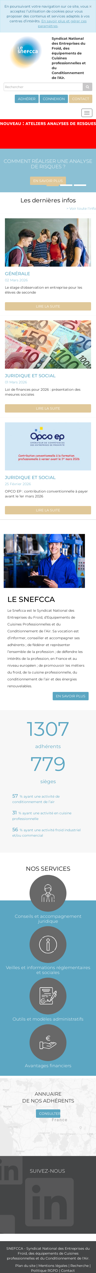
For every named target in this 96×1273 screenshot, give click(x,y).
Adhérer (26, 99)
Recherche (80, 1265)
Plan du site (25, 1265)
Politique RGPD (45, 1270)
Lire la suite (48, 306)
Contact (80, 99)
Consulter (49, 1113)
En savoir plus (48, 181)
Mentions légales (53, 1265)
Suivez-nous (47, 1171)
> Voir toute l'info (81, 208)
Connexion (54, 99)
